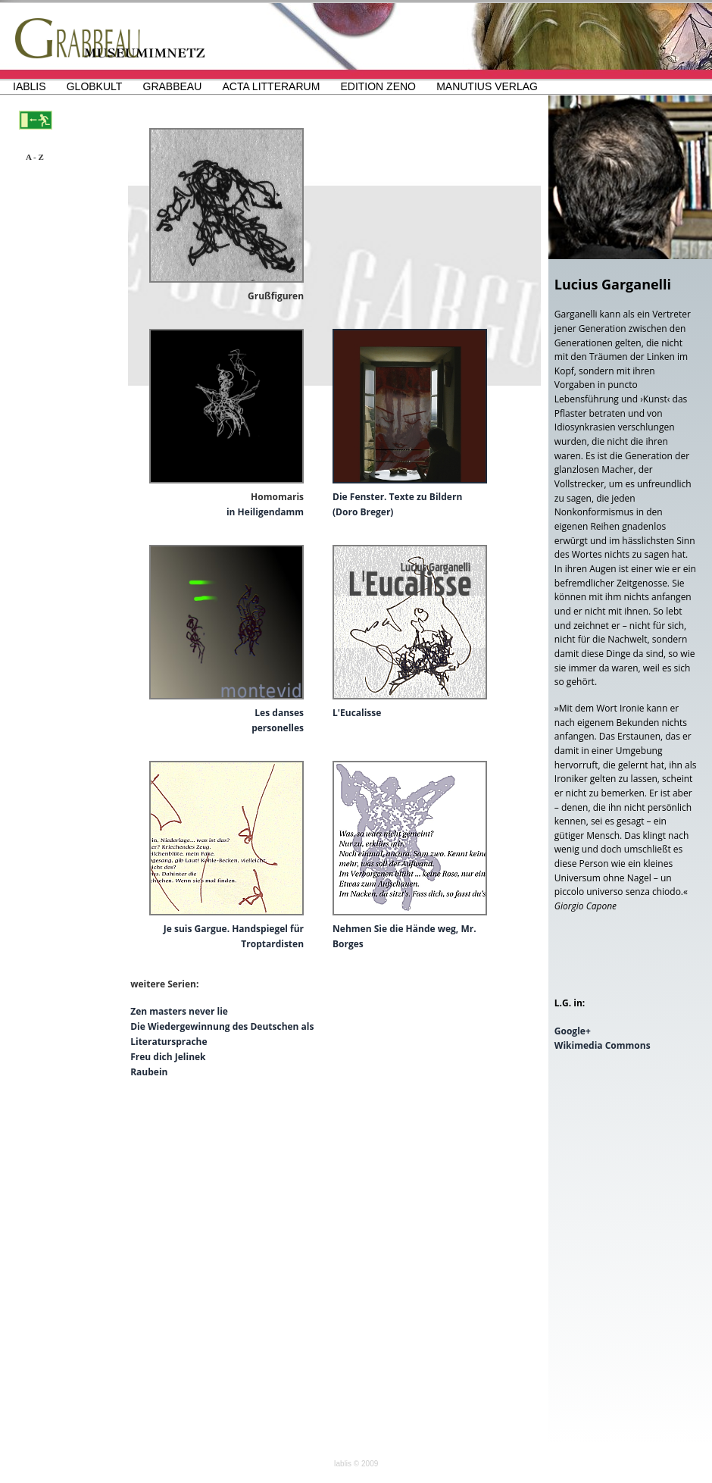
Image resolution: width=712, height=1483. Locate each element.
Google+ (572, 1031)
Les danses (279, 712)
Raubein (148, 1071)
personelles (277, 727)
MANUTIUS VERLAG (487, 86)
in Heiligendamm (265, 511)
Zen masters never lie (179, 1011)
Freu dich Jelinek (167, 1056)
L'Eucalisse (357, 712)
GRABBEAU (172, 86)
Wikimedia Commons (602, 1045)
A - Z (35, 156)
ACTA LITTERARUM (271, 86)
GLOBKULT (95, 86)
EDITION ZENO (378, 86)
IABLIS (29, 86)
